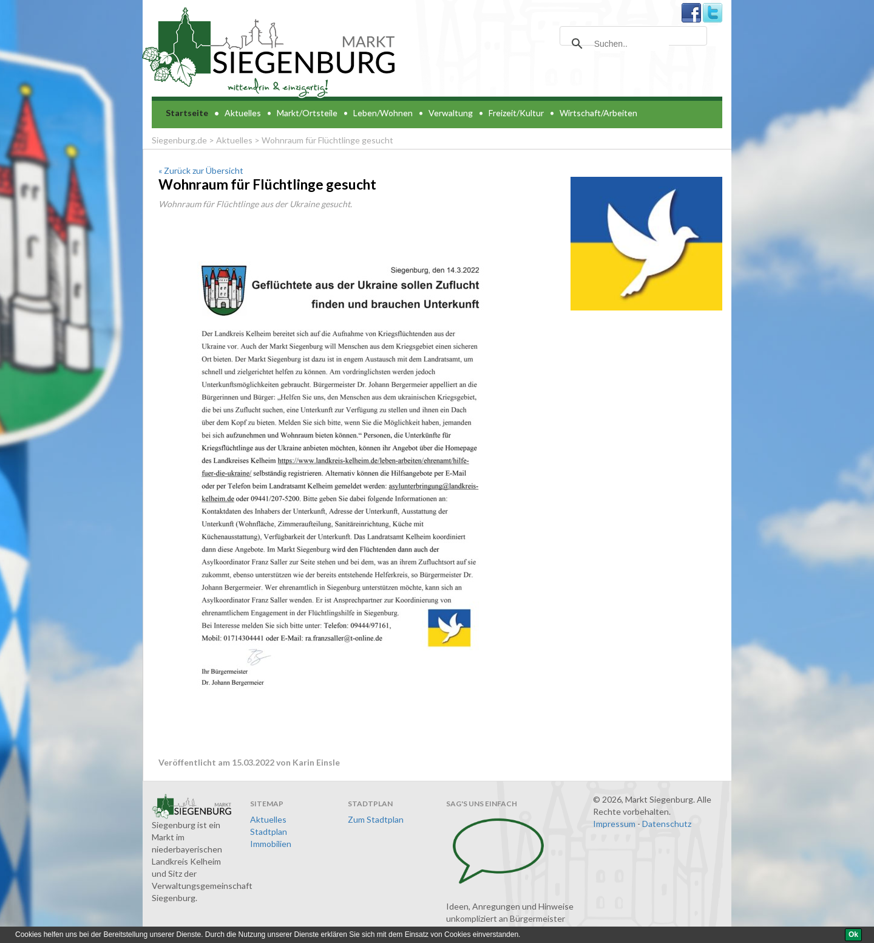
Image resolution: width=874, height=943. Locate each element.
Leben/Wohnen (383, 113)
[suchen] (631, 43)
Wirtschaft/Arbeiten (598, 113)
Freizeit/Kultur (516, 113)
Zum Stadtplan (376, 819)
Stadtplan (268, 831)
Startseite (187, 113)
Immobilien (270, 843)
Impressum (614, 823)
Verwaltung (451, 113)
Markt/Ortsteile (307, 113)
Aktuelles (243, 113)
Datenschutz (666, 823)
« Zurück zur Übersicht (200, 170)
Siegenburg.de (179, 140)
